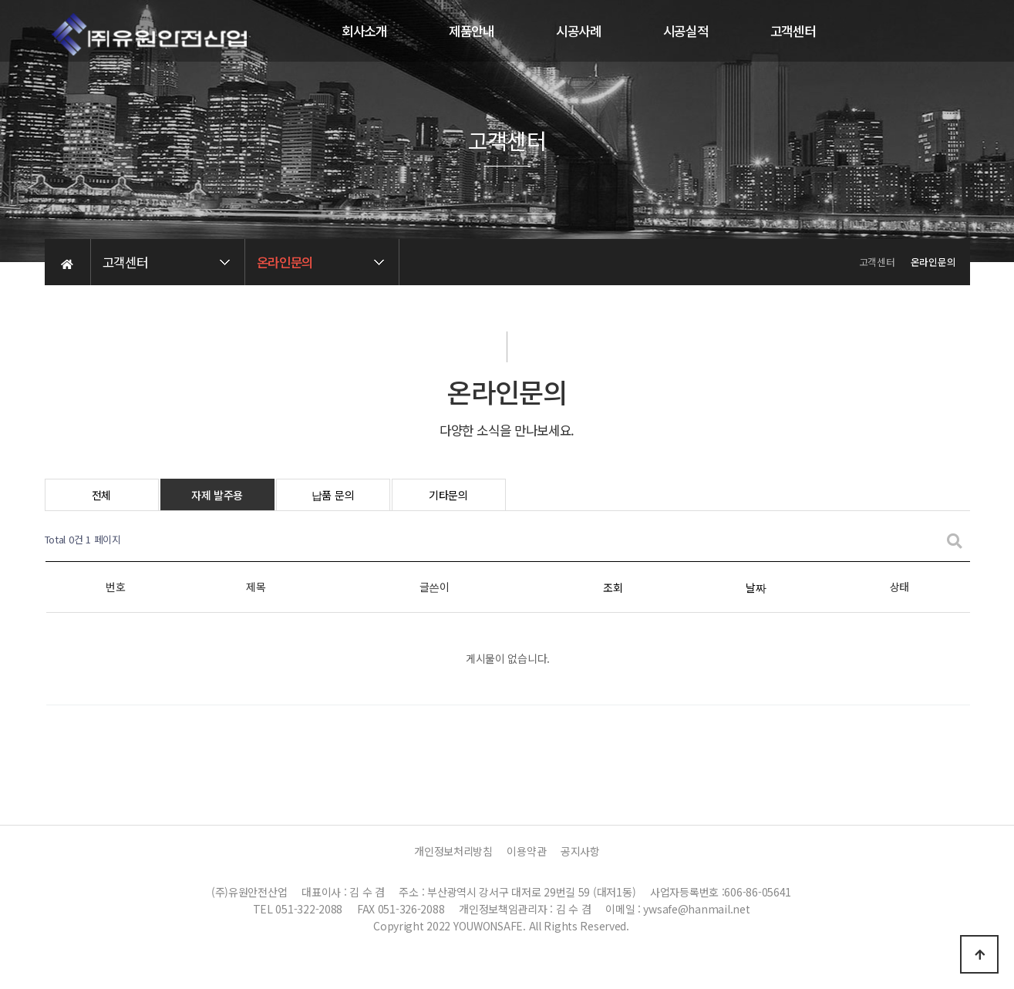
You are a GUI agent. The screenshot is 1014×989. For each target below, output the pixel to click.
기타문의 (448, 495)
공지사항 (580, 851)
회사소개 (364, 31)
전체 (101, 495)
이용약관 (526, 851)
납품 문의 (333, 495)
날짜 (756, 587)
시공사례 (578, 31)
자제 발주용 (217, 495)
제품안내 (471, 31)
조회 (612, 587)
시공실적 (686, 31)
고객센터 (793, 31)
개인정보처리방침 (453, 851)
